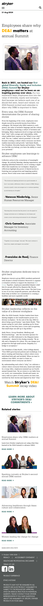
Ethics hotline (9, 580)
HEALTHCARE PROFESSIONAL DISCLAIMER (18, 561)
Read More (7, 449)
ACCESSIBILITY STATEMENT (25, 557)
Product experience (11, 576)
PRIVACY (6, 557)
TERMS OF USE (8, 564)
